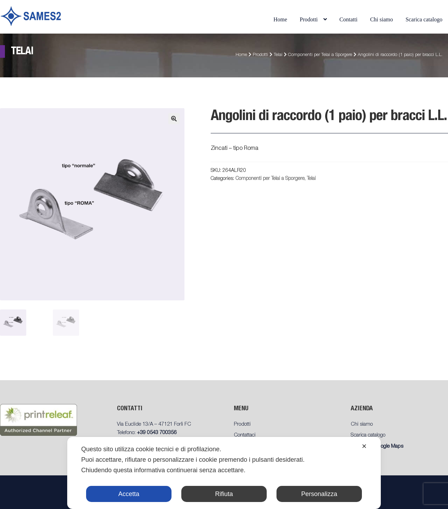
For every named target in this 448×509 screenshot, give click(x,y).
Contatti (349, 19)
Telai (278, 55)
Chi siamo (381, 19)
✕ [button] (364, 446)
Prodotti (309, 19)
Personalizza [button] (319, 493)
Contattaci (244, 435)
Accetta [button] (128, 493)
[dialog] (224, 473)
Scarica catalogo (424, 19)
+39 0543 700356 (156, 432)
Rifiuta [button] (224, 493)
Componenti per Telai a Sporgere (320, 55)
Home (280, 19)
